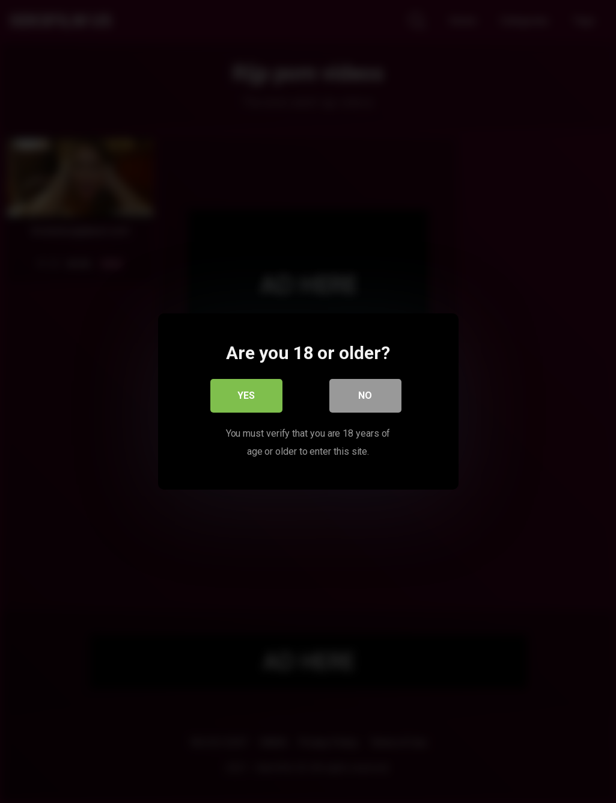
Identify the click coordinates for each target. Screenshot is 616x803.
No (365, 395)
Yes (246, 395)
